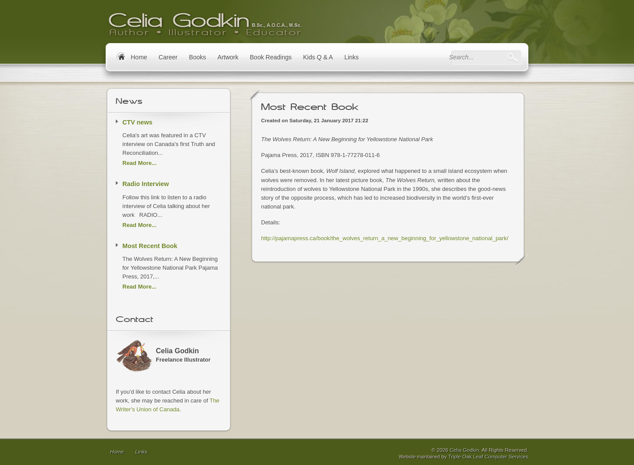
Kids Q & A (318, 57)
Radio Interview (145, 183)
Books (197, 57)
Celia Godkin (464, 450)
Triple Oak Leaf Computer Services (488, 456)
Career (167, 57)
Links (351, 57)
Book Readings (271, 57)
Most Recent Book (149, 245)
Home (117, 451)
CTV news (137, 122)
